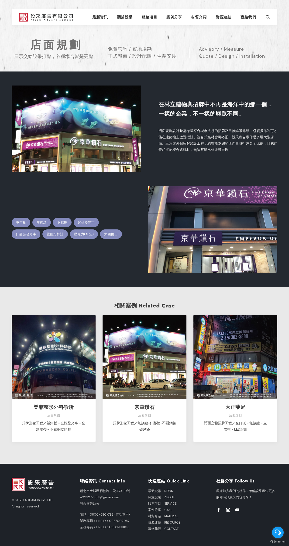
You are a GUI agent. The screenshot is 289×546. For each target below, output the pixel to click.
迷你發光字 (86, 222)
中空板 (21, 222)
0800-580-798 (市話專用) (110, 515)
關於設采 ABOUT (161, 497)
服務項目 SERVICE (162, 504)
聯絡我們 (248, 17)
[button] (267, 17)
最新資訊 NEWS (160, 491)
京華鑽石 (144, 407)
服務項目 (149, 17)
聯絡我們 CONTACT (163, 529)
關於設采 (124, 17)
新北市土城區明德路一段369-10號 (105, 491)
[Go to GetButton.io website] (277, 541)
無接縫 (42, 222)
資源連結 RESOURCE (164, 523)
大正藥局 (235, 407)
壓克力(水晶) (84, 234)
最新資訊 (100, 17)
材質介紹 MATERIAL (163, 516)
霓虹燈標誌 (55, 234)
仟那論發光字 (26, 234)
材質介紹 (198, 17)
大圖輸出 (111, 234)
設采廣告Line (89, 504)
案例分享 (174, 17)
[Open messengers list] (278, 532)
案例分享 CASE (160, 510)
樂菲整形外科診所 (54, 407)
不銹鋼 (62, 222)
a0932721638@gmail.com (99, 497)
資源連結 (223, 17)
